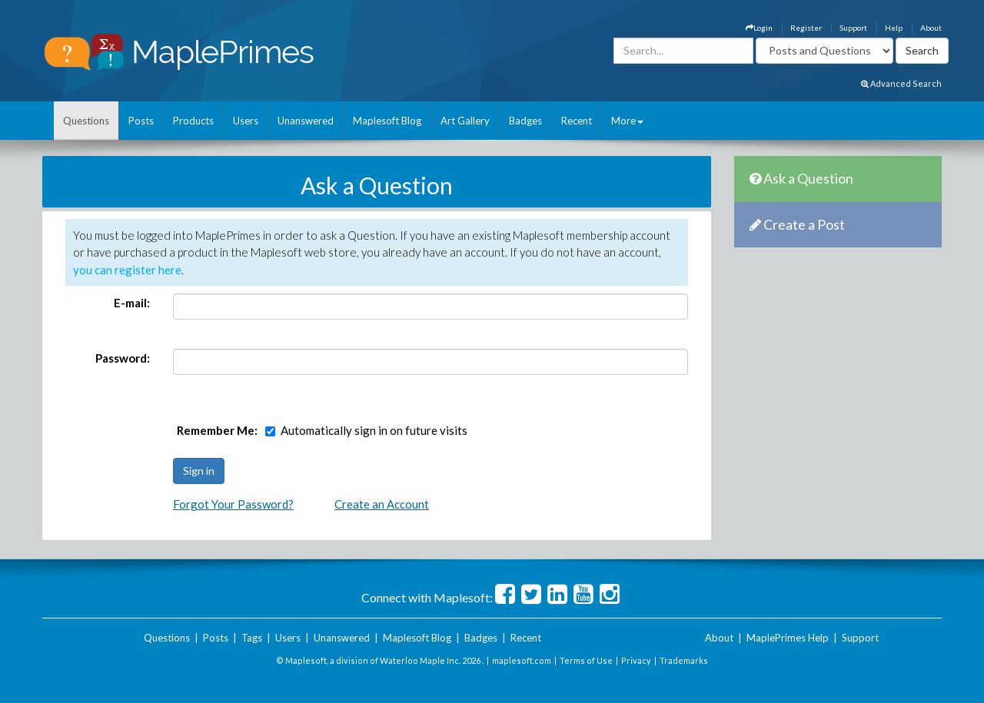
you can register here (127, 270)
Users (245, 120)
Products (193, 120)
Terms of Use (586, 660)
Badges (525, 120)
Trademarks (684, 660)
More (627, 120)
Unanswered (306, 120)
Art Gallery (465, 120)
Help (894, 27)
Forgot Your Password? (233, 504)
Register (806, 27)
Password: (122, 358)
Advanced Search (901, 83)
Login (759, 27)
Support (853, 27)
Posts (141, 120)
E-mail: (132, 303)
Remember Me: (217, 430)
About (931, 27)
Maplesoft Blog (387, 120)
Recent (576, 120)
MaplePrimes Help (787, 638)
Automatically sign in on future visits (374, 430)
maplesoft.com (521, 660)
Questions (86, 120)
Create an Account (381, 504)
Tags (251, 638)
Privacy (636, 660)
